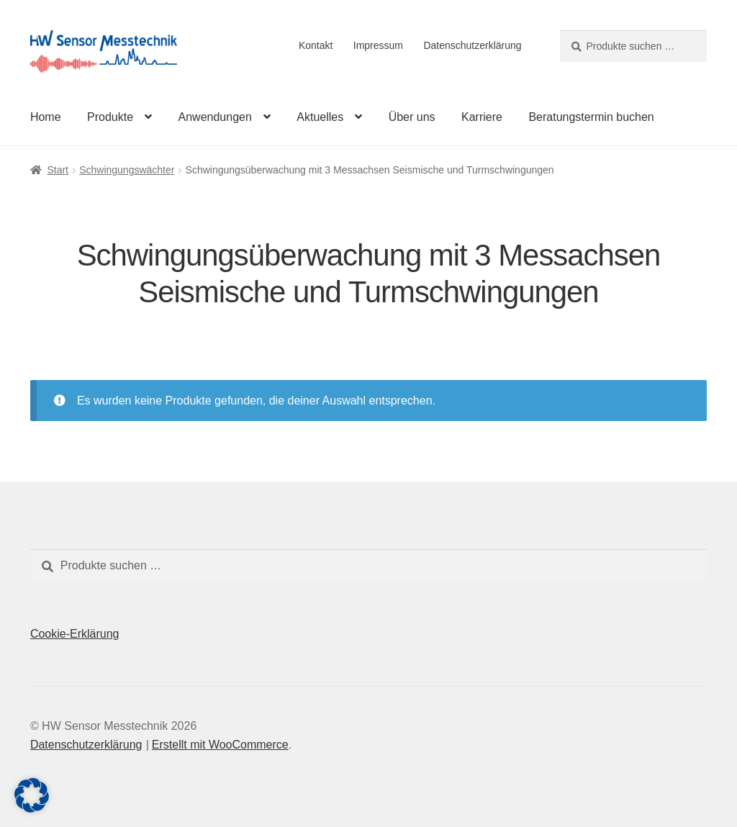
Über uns (412, 117)
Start (57, 170)
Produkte (110, 117)
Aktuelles (320, 117)
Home (45, 117)
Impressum (378, 45)
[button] (31, 795)
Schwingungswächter (126, 170)
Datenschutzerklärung (472, 45)
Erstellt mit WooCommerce (220, 744)
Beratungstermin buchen (591, 117)
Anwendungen (215, 117)
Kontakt (316, 45)
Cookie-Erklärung (74, 634)
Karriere (481, 117)
